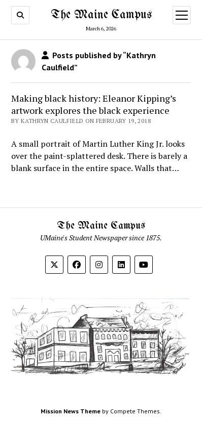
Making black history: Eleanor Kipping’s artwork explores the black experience (93, 104)
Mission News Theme (70, 411)
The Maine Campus (101, 15)
